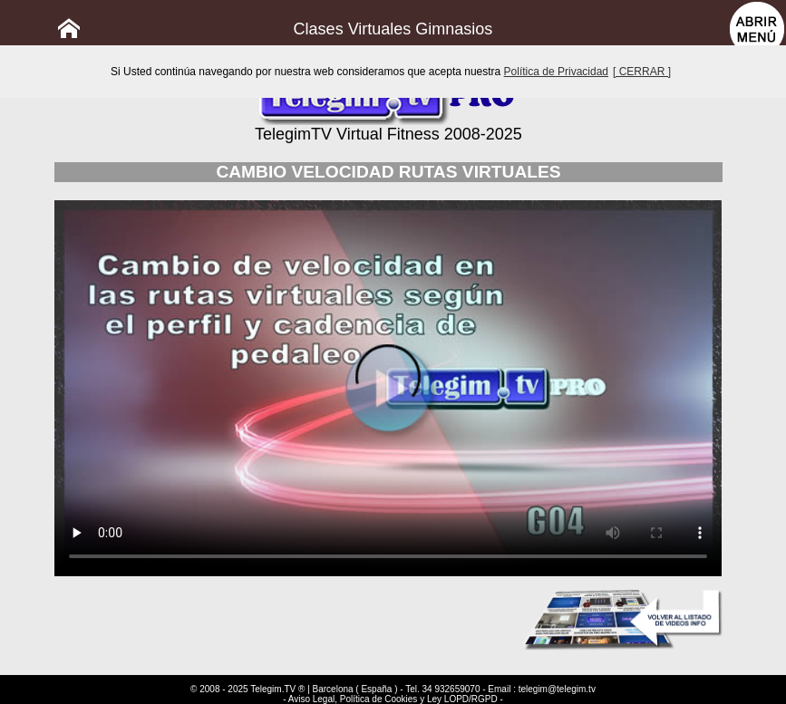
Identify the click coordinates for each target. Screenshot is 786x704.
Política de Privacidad (556, 71)
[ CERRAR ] (642, 71)
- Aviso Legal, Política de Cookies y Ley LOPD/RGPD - (393, 699)
